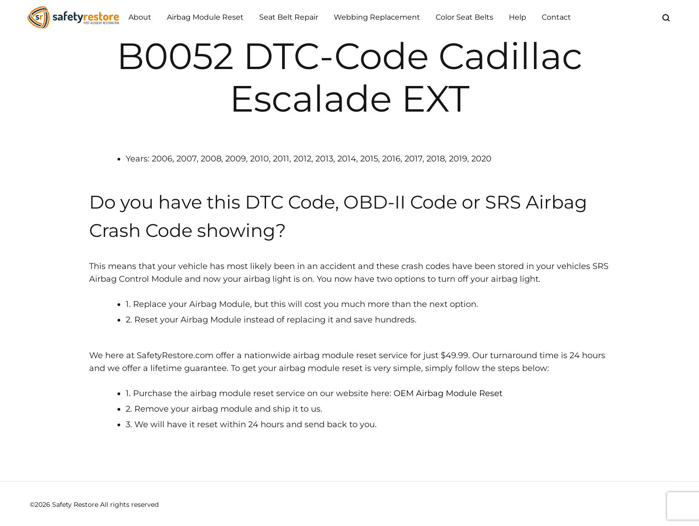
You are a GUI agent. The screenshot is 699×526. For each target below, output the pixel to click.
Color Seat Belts (464, 17)
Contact (556, 17)
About (139, 17)
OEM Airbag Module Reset (448, 393)
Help (517, 17)
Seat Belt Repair (288, 17)
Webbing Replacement (377, 17)
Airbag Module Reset (205, 17)
